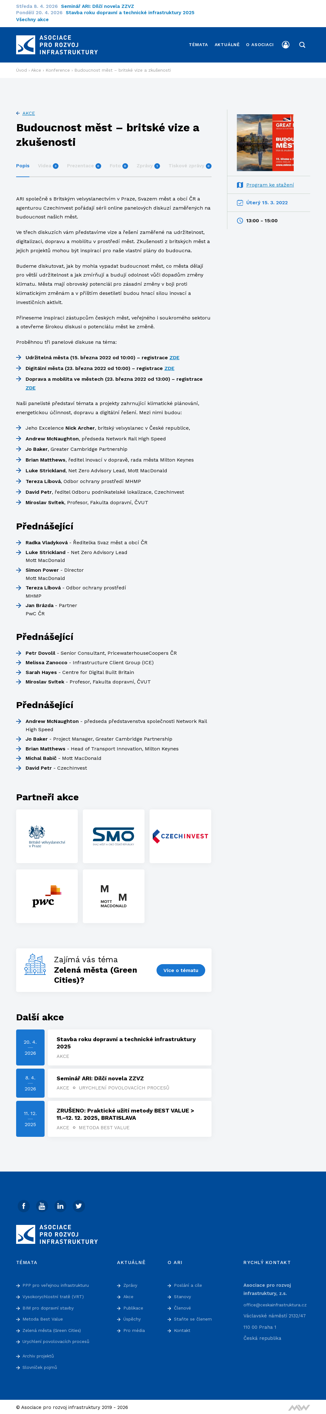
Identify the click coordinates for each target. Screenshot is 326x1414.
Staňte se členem (194, 1317)
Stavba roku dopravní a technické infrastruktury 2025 (134, 12)
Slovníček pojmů (41, 1365)
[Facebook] (24, 1204)
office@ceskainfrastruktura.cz (278, 1303)
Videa (48, 162)
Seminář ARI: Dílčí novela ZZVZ (101, 6)
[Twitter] (81, 1204)
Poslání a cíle (189, 1283)
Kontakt (183, 1329)
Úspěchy (133, 1317)
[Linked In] (62, 1204)
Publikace (134, 1306)
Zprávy (148, 162)
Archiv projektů (40, 1354)
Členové (183, 1306)
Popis (22, 162)
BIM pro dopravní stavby (51, 1306)
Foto (119, 162)
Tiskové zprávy (190, 162)
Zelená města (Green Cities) (54, 1329)
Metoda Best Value (104, 1125)
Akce (28, 109)
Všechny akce (32, 19)
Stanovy (183, 1295)
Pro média (135, 1329)
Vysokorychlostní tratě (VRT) (56, 1295)
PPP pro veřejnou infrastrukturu (59, 1283)
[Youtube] (43, 1204)
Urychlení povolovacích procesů (124, 1085)
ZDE (174, 354)
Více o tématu (180, 966)
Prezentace (84, 162)
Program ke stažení (270, 181)
